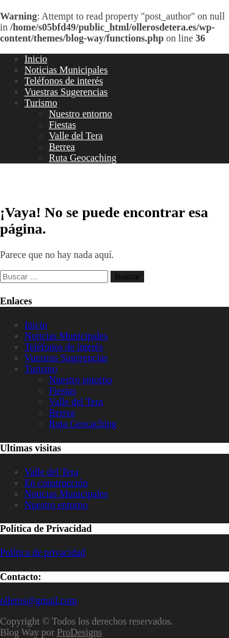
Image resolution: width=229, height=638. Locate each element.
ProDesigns (79, 632)
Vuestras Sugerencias (65, 92)
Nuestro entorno (80, 114)
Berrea (62, 147)
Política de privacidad (42, 552)
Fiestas (62, 125)
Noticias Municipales (65, 70)
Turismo (40, 103)
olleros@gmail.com (38, 600)
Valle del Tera (76, 136)
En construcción (56, 483)
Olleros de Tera (48, 184)
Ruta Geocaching (83, 157)
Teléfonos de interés (63, 81)
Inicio (35, 59)
